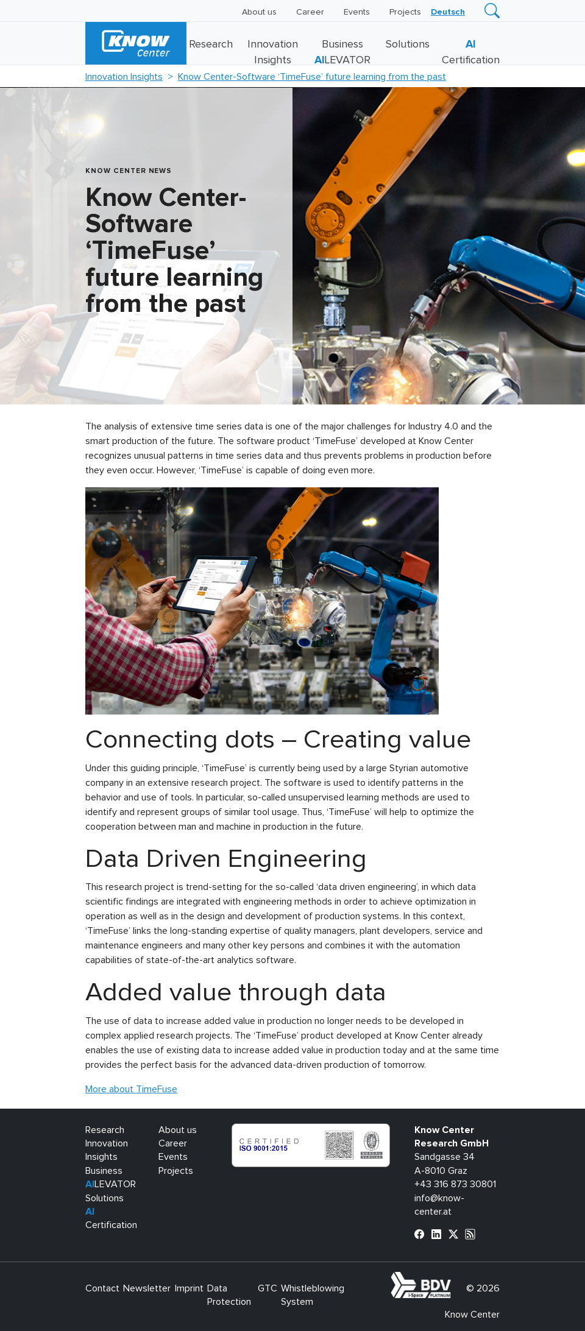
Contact (102, 1288)
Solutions (408, 44)
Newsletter (147, 1288)
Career (310, 12)
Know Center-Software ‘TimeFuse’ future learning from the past (312, 77)
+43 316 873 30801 (455, 1184)
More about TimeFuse (131, 1089)
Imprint (189, 1288)
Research (211, 44)
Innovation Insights (124, 77)
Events (357, 12)
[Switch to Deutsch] (448, 12)
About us (259, 12)
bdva (453, 1278)
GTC (267, 1288)
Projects (405, 12)
